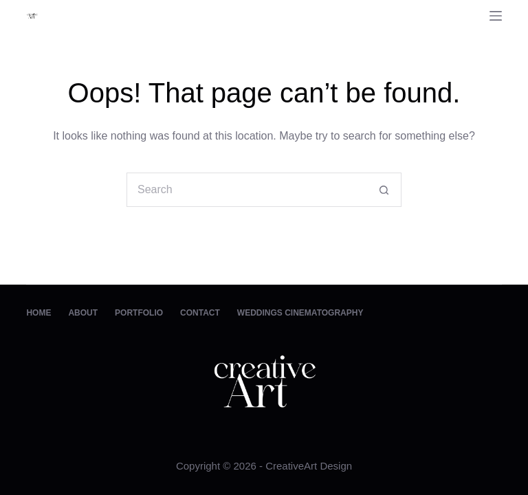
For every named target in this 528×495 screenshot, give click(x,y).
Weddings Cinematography (300, 313)
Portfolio (139, 313)
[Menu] (496, 16)
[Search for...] (246, 190)
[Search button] (384, 190)
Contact (200, 313)
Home (38, 313)
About (83, 313)
